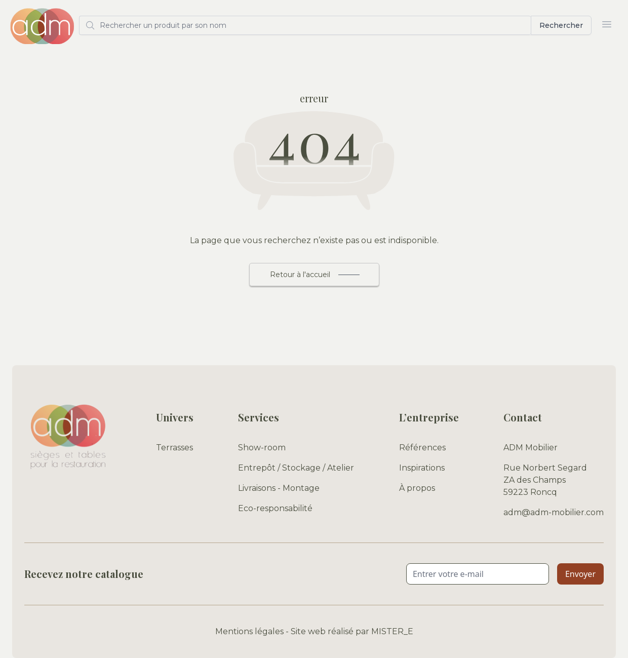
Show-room (262, 447)
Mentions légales (249, 631)
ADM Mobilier (530, 447)
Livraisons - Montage (279, 488)
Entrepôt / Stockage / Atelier (296, 468)
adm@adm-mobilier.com (553, 512)
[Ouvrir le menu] (607, 24)
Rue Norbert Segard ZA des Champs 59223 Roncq (545, 480)
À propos (417, 488)
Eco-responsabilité (275, 508)
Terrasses (174, 447)
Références (422, 447)
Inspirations (422, 468)
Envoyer (580, 573)
